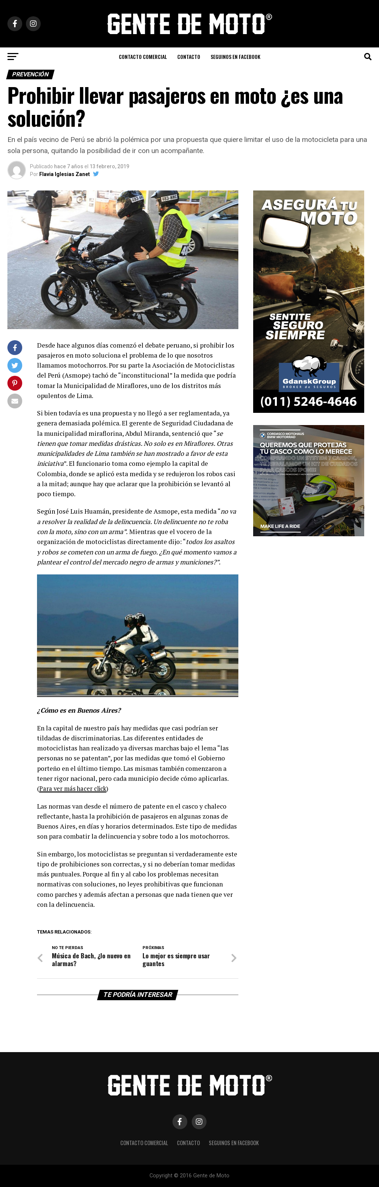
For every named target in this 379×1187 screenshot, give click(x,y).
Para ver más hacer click (74, 788)
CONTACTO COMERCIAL (143, 56)
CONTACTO (188, 56)
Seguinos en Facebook (235, 56)
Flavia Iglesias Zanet (64, 174)
